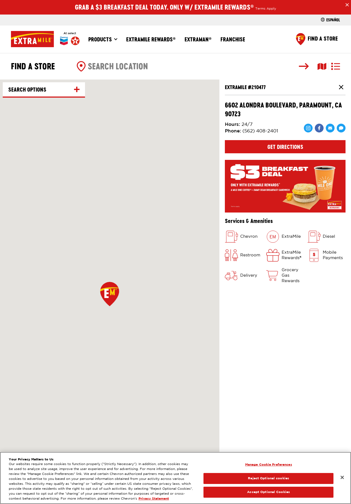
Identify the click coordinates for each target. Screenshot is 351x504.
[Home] (45, 39)
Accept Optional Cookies (268, 492)
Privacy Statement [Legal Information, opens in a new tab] (153, 498)
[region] (175, 478)
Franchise (232, 39)
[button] (109, 294)
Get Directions (285, 146)
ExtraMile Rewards (151, 39)
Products (100, 39)
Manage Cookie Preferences (268, 464)
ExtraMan (198, 39)
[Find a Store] (317, 39)
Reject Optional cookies (268, 478)
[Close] (342, 477)
